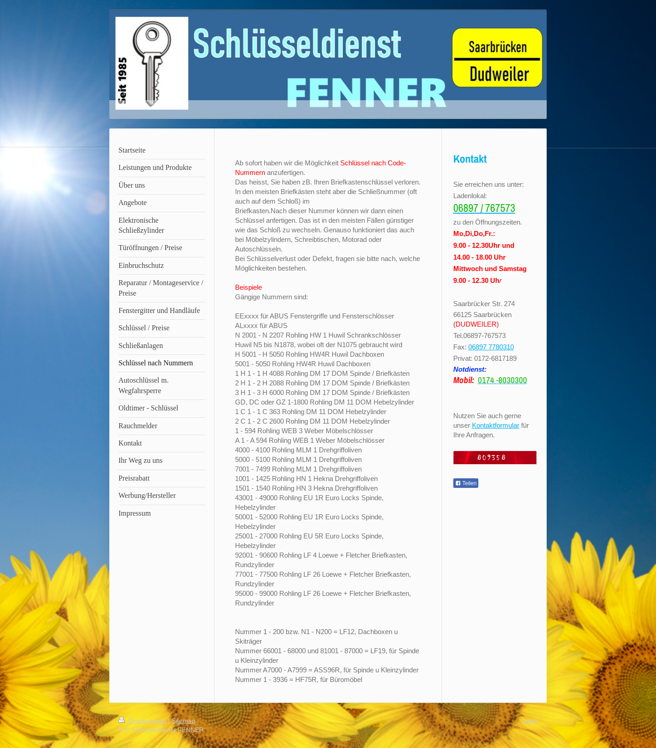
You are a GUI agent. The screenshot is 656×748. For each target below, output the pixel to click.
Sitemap (183, 720)
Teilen (466, 483)
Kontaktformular (495, 425)
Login (530, 720)
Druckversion (143, 720)
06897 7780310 (491, 347)
